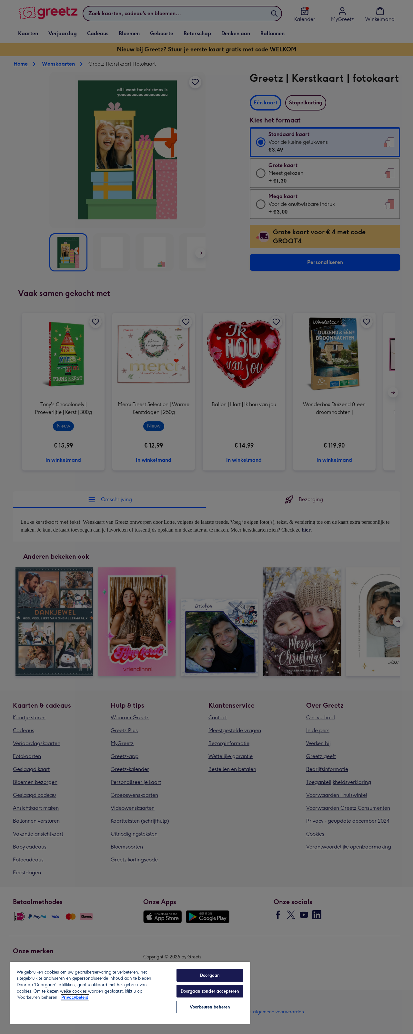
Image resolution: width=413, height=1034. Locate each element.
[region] (130, 993)
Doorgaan (210, 975)
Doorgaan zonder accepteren (210, 991)
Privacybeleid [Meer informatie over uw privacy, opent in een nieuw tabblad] (74, 997)
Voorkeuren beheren (210, 1007)
